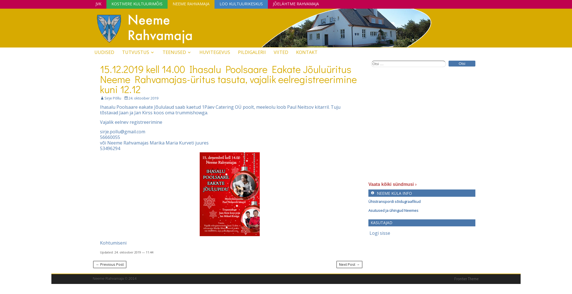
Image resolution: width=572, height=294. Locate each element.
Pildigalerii (252, 52)
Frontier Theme (466, 278)
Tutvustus (135, 52)
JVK (98, 3)
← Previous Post (110, 264)
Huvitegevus (214, 52)
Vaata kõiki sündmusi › (392, 184)
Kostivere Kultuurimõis (137, 3)
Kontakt (307, 52)
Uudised (104, 52)
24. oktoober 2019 (143, 98)
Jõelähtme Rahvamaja (296, 3)
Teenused (174, 52)
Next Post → (349, 264)
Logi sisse (380, 233)
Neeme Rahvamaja (191, 3)
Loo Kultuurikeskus (241, 3)
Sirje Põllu (112, 98)
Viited (281, 52)
